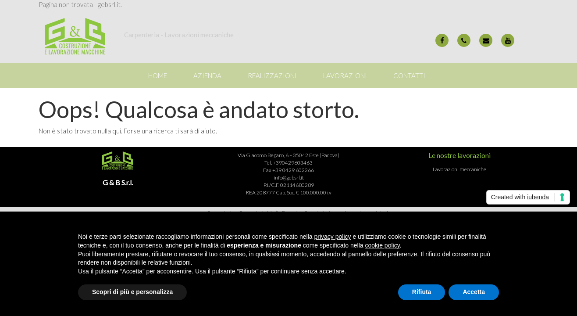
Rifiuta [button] (421, 291)
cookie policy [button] (382, 245)
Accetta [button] (474, 291)
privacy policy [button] (332, 236)
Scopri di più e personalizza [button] (132, 291)
